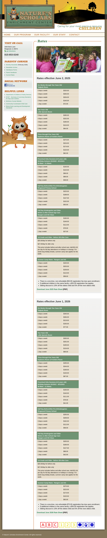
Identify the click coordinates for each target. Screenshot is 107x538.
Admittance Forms (11, 70)
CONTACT (74, 35)
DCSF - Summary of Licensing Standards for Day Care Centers (18, 97)
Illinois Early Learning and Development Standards (18, 107)
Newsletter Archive (11, 67)
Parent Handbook (11, 72)
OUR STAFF (59, 35)
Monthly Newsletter (12, 65)
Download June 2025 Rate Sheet (49, 289)
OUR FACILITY (42, 35)
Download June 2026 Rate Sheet (49, 512)
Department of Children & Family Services (18, 94)
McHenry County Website (13, 101)
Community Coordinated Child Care (16, 104)
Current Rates (10, 75)
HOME (7, 35)
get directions (11, 51)
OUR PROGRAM (22, 35)
